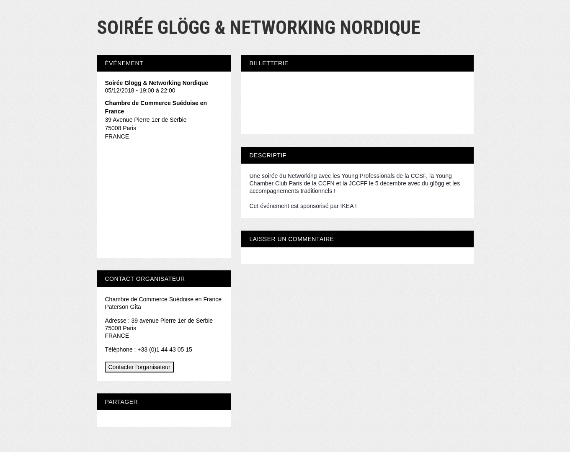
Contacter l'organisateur (139, 367)
